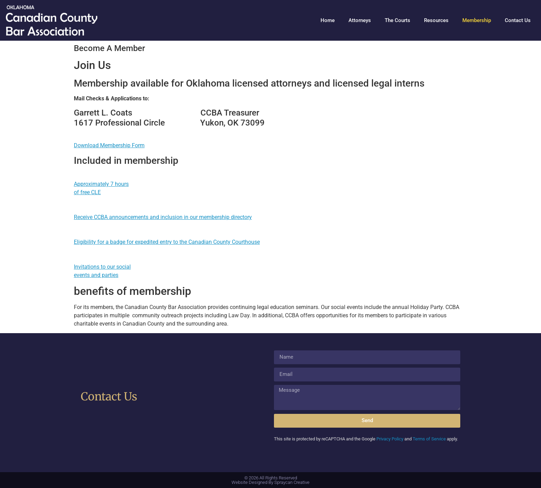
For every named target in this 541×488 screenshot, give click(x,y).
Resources (436, 20)
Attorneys (359, 20)
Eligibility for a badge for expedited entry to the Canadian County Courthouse (167, 242)
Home (328, 20)
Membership (476, 20)
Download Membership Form (109, 145)
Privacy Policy (389, 438)
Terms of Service (429, 438)
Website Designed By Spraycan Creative (270, 482)
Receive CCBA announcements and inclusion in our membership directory (163, 217)
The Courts (397, 20)
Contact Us (518, 20)
